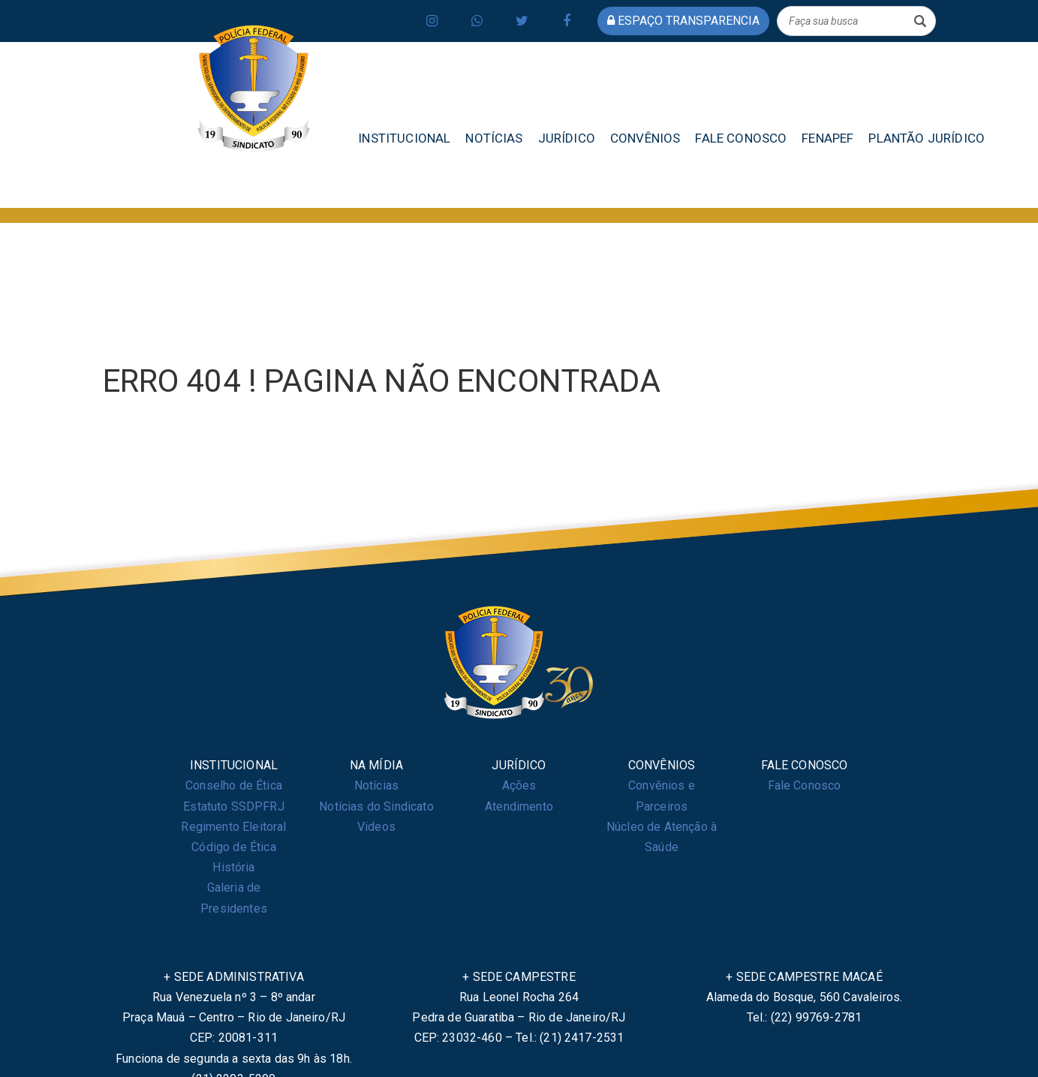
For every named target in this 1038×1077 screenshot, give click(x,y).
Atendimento (519, 806)
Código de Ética (233, 847)
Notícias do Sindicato (376, 806)
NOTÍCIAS (493, 138)
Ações (519, 785)
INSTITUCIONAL (404, 138)
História (233, 867)
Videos (376, 827)
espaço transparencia (683, 21)
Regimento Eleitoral (233, 827)
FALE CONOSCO (741, 138)
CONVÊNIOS (645, 138)
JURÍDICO (566, 138)
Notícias (376, 785)
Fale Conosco (804, 785)
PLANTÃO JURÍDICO (926, 138)
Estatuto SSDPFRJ (233, 806)
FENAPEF (827, 138)
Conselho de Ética (233, 785)
